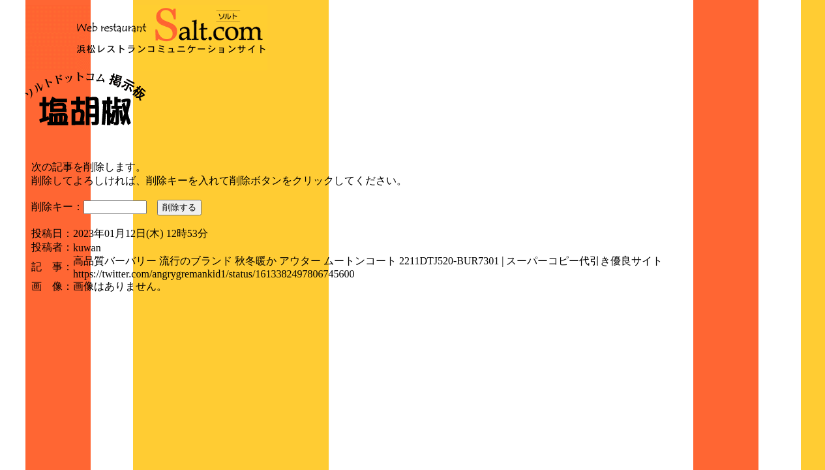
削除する (179, 207)
